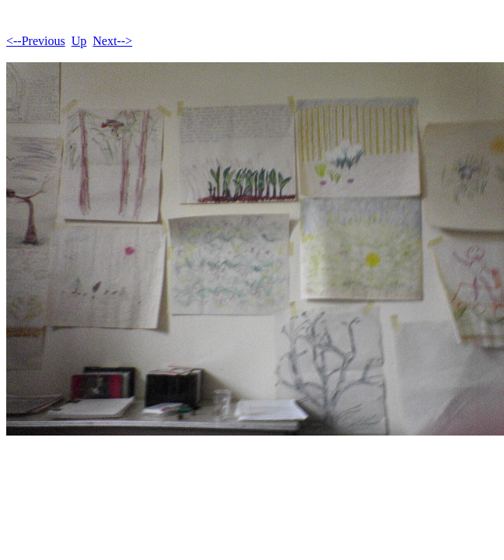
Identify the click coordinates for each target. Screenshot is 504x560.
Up (79, 40)
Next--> (112, 40)
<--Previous (35, 40)
